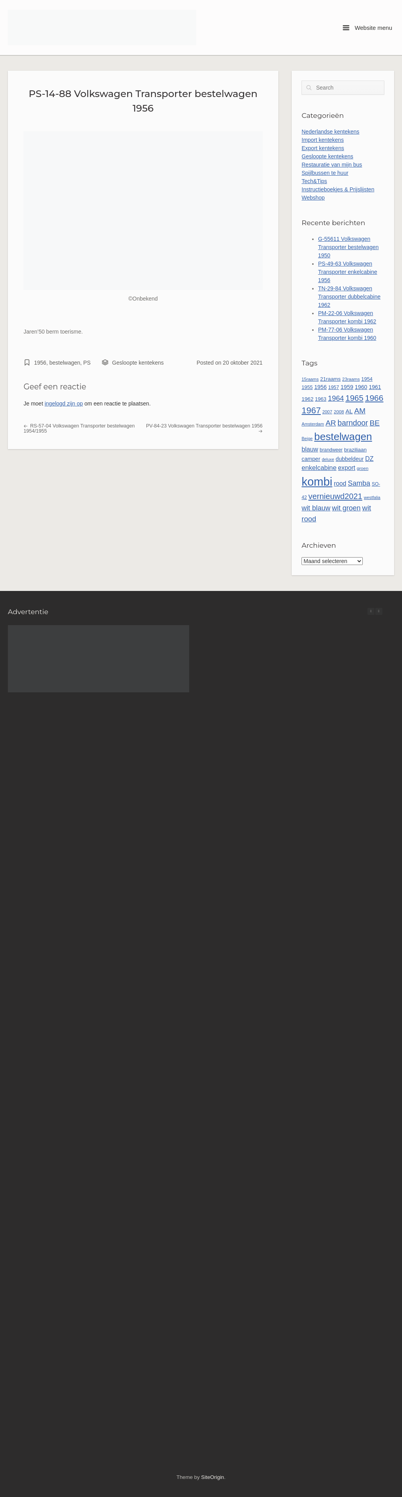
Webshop (313, 197)
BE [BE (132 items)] (374, 423)
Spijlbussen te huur (325, 173)
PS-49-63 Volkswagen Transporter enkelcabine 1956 (347, 272)
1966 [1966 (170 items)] (374, 397)
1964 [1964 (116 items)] (336, 398)
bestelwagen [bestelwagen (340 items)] (343, 436)
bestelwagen (64, 363)
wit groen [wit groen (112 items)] (346, 508)
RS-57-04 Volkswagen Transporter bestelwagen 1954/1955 (79, 428)
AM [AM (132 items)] (359, 411)
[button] (378, 611)
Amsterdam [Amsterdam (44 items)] (313, 424)
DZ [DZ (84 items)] (369, 458)
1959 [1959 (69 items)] (346, 387)
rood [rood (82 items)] (340, 483)
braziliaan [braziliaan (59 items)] (355, 450)
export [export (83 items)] (346, 467)
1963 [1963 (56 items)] (320, 399)
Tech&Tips (314, 181)
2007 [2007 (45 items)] (327, 411)
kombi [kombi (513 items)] (317, 481)
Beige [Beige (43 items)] (307, 438)
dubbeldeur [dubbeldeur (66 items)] (350, 459)
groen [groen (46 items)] (362, 468)
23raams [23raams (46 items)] (351, 379)
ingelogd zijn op (64, 403)
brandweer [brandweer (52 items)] (331, 450)
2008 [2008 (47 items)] (339, 411)
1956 (40, 363)
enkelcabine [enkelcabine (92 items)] (319, 467)
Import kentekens (323, 140)
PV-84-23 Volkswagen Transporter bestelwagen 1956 (204, 428)
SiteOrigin (212, 1477)
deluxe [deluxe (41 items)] (328, 459)
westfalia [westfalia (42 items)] (372, 497)
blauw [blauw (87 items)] (310, 449)
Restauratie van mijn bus (332, 164)
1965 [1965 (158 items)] (354, 397)
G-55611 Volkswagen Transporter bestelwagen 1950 (348, 247)
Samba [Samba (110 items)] (359, 483)
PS (87, 363)
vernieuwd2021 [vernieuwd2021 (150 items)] (335, 496)
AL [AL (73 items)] (349, 411)
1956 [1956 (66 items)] (320, 387)
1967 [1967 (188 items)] (311, 410)
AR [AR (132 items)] (330, 423)
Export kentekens (323, 148)
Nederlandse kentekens (330, 131)
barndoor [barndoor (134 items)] (353, 422)
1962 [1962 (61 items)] (307, 399)
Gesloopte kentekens (138, 363)
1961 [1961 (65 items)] (375, 387)
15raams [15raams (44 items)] (310, 379)
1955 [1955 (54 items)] (307, 387)
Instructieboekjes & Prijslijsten (338, 189)
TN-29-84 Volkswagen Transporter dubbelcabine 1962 (349, 296)
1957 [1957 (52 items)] (333, 387)
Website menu (367, 27)
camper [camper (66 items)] (311, 459)
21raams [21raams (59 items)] (330, 379)
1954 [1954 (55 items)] (367, 379)
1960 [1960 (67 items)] (361, 387)
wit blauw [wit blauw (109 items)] (316, 508)
